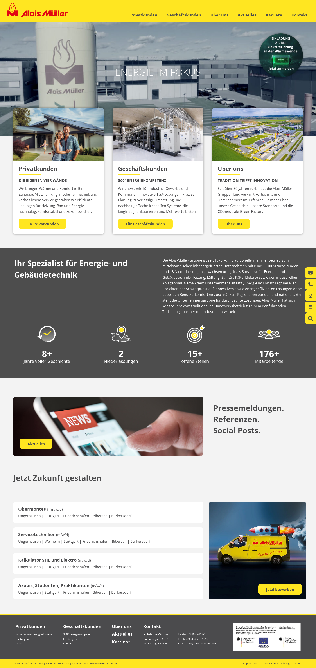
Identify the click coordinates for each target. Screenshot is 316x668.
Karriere (274, 15)
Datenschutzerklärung (276, 663)
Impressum (250, 663)
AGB (298, 663)
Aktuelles (247, 15)
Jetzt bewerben (280, 589)
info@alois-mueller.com (201, 643)
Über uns (219, 15)
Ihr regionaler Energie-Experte (33, 634)
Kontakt (299, 15)
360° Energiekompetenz (78, 634)
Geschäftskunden (184, 15)
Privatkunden (143, 15)
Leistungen (22, 639)
